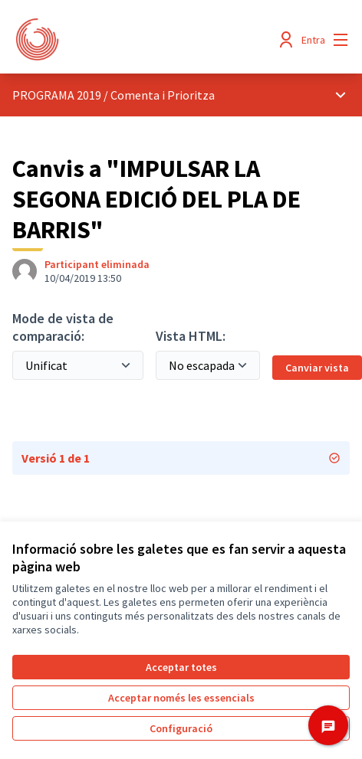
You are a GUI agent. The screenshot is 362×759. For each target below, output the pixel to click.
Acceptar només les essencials (181, 698)
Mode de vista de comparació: (63, 327)
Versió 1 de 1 (181, 458)
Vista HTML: (190, 336)
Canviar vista (317, 368)
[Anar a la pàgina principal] (137, 39)
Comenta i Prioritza (162, 95)
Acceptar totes (181, 667)
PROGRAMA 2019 (56, 95)
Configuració (181, 728)
